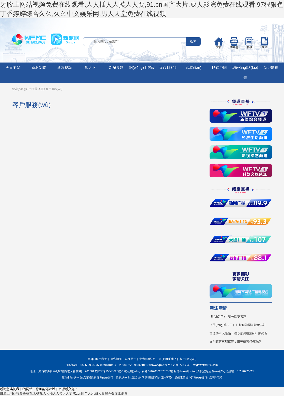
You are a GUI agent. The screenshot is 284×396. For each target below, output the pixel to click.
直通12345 (167, 68)
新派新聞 (38, 68)
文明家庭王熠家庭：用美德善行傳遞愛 (235, 341)
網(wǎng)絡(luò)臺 (245, 73)
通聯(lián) (193, 68)
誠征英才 (130, 358)
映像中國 (219, 68)
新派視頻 (64, 68)
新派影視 (271, 68)
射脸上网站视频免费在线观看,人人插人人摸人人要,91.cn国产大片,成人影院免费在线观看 (63, 393)
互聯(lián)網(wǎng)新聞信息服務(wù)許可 (87, 377)
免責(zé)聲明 (147, 358)
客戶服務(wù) (188, 358)
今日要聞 (13, 68)
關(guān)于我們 (97, 358)
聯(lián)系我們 (167, 358)
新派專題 (116, 68)
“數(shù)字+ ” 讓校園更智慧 (228, 316)
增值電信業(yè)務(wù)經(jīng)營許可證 (198, 377)
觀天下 (90, 68)
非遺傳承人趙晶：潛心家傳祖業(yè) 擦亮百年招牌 (241, 333)
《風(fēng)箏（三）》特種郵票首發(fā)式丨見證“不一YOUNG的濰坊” (241, 325)
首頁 (41, 89)
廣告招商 (116, 358)
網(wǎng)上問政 (142, 68)
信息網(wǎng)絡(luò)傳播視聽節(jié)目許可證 (144, 377)
